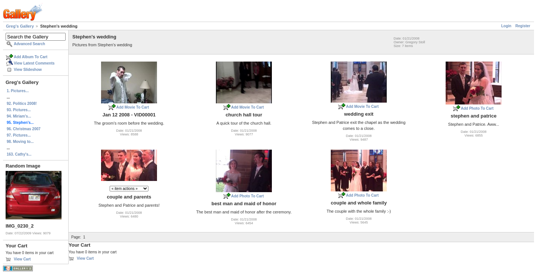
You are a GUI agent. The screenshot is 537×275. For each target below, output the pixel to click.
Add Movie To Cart (132, 107)
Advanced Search (29, 44)
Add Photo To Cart (477, 108)
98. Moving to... (20, 142)
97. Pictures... (19, 135)
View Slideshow (28, 70)
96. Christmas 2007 (24, 129)
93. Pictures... (19, 110)
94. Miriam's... (19, 116)
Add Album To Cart (30, 57)
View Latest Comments (34, 63)
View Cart (22, 259)
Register (522, 26)
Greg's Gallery (20, 26)
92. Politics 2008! (22, 103)
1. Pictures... (18, 91)
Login (506, 26)
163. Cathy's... (19, 154)
